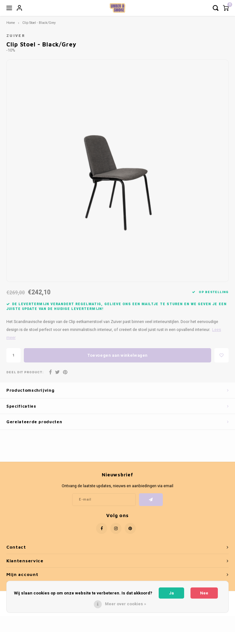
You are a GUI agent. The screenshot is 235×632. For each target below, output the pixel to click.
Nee (204, 593)
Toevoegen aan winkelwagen (117, 355)
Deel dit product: (25, 372)
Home (10, 22)
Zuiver (15, 36)
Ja (171, 593)
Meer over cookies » (125, 604)
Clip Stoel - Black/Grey (39, 22)
